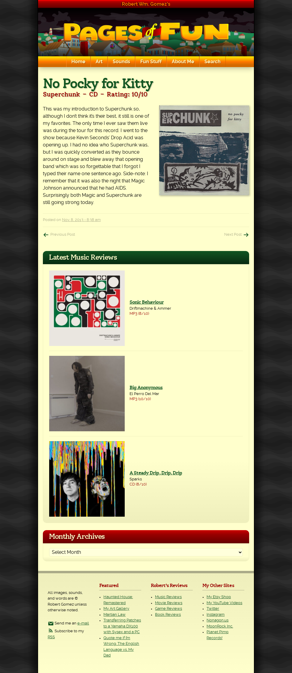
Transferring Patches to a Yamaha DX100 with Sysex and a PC (122, 626)
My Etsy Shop (219, 597)
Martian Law (114, 615)
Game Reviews (168, 609)
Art (99, 61)
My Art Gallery (116, 609)
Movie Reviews (168, 603)
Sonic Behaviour (147, 302)
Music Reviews (168, 597)
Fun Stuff (151, 61)
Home (78, 61)
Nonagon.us (217, 620)
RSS (51, 637)
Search (212, 61)
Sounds (121, 61)
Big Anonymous (146, 387)
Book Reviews (168, 615)
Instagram (216, 615)
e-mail (83, 623)
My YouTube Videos (224, 603)
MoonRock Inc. (220, 626)
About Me (183, 61)
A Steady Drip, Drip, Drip (156, 473)
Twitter (213, 609)
